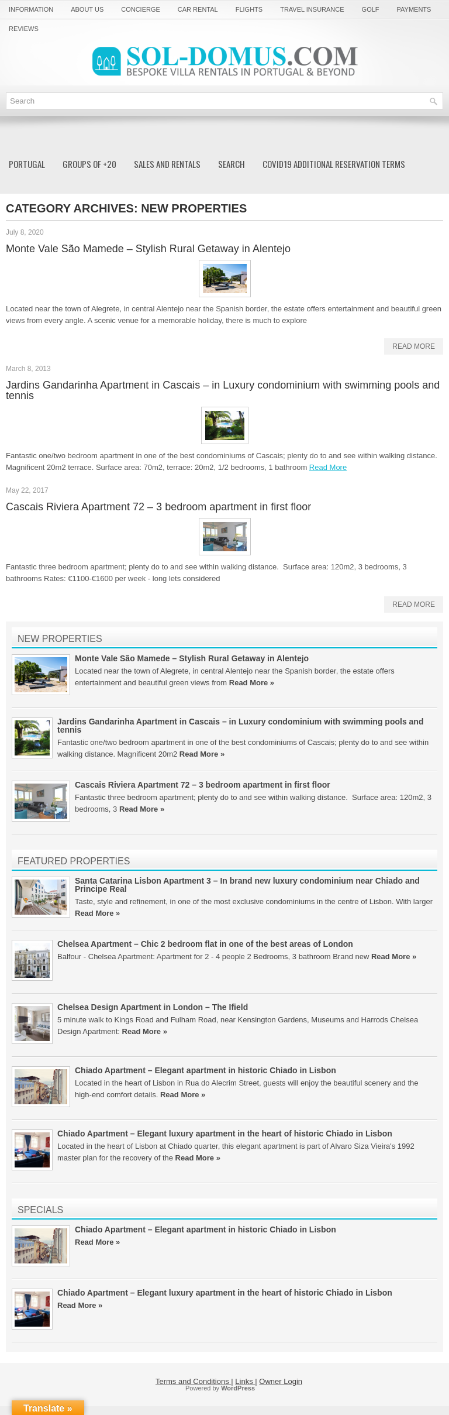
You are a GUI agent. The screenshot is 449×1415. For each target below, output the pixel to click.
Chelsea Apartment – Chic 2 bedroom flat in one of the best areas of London (205, 944)
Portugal (27, 163)
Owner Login (280, 1381)
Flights (249, 9)
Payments (414, 9)
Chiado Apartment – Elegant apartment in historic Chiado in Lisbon (205, 1070)
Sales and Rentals (167, 163)
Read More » (251, 682)
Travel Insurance (312, 9)
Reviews (24, 28)
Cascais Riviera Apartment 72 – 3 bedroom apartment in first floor (158, 507)
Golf (370, 9)
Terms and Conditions (193, 1381)
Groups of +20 (89, 163)
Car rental (198, 9)
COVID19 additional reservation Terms (334, 163)
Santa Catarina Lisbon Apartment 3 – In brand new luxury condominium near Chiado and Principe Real (247, 885)
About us (87, 9)
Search (231, 163)
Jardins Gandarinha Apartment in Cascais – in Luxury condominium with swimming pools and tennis (223, 390)
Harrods (374, 1019)
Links (245, 1381)
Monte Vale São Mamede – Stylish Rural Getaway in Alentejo (148, 249)
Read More (413, 346)
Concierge (140, 9)
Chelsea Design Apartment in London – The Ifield (152, 1007)
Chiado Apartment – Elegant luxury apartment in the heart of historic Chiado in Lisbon (224, 1133)
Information (31, 9)
